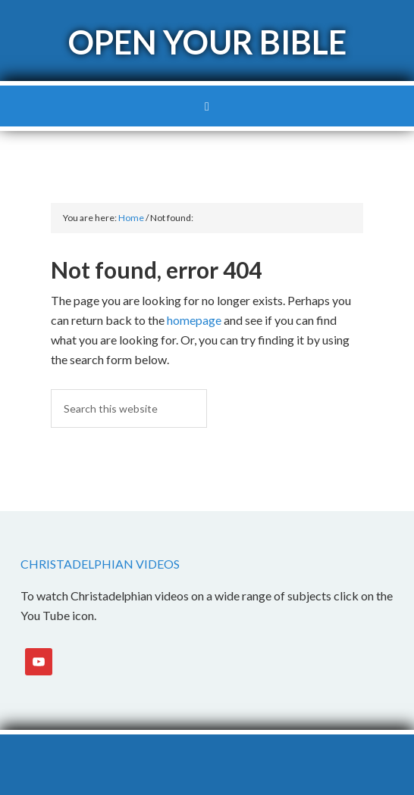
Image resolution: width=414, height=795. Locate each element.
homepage (194, 320)
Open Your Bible (207, 42)
